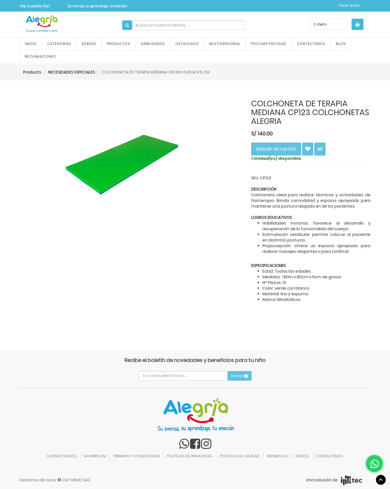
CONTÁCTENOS (329, 456)
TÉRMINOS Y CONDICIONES (136, 456)
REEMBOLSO (278, 456)
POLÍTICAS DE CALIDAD (240, 456)
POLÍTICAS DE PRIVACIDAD (189, 456)
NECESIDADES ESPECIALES (71, 72)
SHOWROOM (94, 456)
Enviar (239, 376)
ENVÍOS (302, 456)
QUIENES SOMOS (62, 456)
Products (32, 72)
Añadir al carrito (276, 148)
